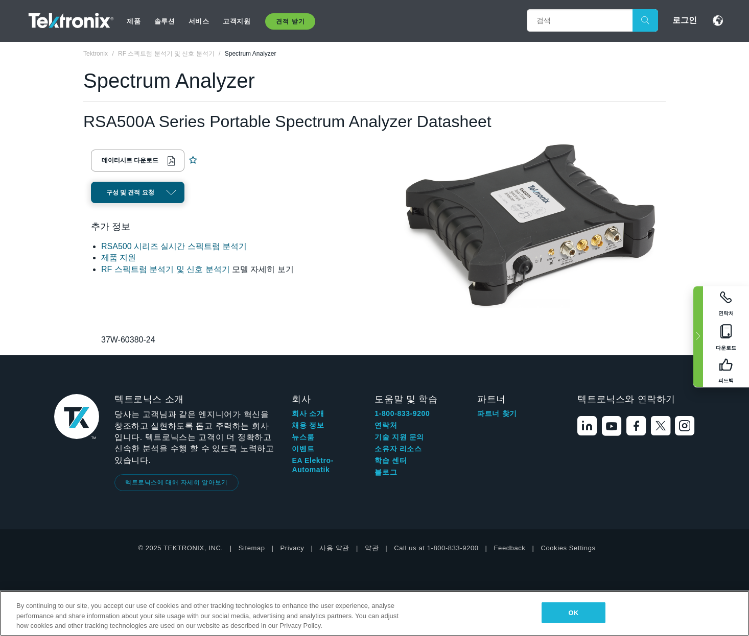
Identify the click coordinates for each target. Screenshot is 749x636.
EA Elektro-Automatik (313, 465)
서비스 (199, 21)
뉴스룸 (303, 437)
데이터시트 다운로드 (130, 160)
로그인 (684, 20)
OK (573, 612)
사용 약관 (334, 548)
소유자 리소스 (398, 449)
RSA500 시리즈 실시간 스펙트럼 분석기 (174, 246)
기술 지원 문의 (399, 437)
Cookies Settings (568, 548)
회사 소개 (308, 413)
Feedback (510, 548)
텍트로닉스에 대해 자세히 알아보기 (176, 482)
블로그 (385, 472)
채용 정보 (308, 425)
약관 (372, 548)
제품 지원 (118, 257)
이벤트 (303, 449)
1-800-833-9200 (402, 413)
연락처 (385, 425)
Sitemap (252, 548)
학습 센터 (390, 460)
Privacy (292, 548)
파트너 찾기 (497, 413)
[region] (374, 613)
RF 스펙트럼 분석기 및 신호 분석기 (165, 269)
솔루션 (164, 21)
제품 (134, 21)
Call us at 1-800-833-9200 (436, 548)
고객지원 (236, 21)
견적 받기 (290, 21)
